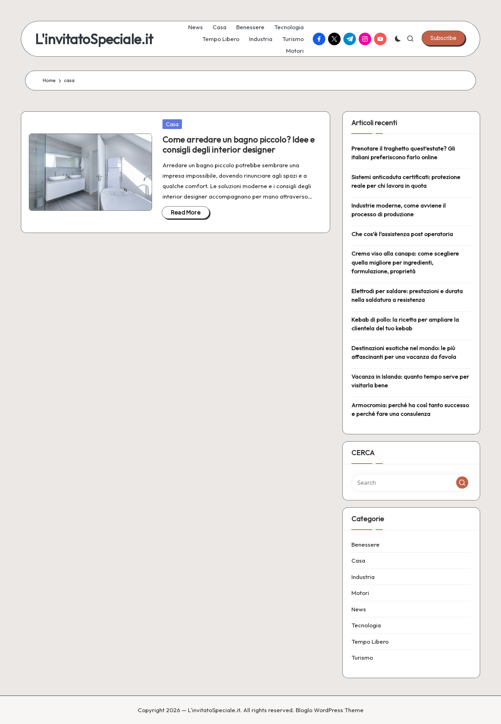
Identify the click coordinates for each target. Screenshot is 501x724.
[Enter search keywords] (411, 482)
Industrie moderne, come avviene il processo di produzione (398, 210)
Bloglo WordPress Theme (330, 710)
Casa (172, 124)
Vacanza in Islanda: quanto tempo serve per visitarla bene (410, 381)
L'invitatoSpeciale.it (94, 39)
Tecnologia (366, 625)
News (358, 609)
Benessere (365, 544)
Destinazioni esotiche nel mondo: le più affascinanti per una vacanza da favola (403, 352)
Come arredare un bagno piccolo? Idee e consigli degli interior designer (238, 144)
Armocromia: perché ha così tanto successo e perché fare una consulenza (410, 409)
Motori (360, 592)
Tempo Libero (370, 641)
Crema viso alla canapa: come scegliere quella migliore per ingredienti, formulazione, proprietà (405, 262)
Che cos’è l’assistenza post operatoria (402, 234)
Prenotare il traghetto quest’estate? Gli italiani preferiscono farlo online (403, 153)
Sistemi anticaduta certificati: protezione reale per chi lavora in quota (405, 181)
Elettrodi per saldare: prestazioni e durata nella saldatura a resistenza (407, 295)
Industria (363, 576)
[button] (443, 38)
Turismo (362, 657)
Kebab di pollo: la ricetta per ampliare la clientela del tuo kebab (405, 324)
